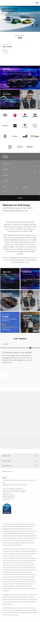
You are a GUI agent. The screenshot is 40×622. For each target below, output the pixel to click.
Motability (7, 466)
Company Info (8, 471)
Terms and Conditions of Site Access (12, 488)
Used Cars (7, 461)
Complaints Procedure (9, 498)
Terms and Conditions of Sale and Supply (14, 490)
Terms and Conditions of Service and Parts (14, 491)
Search (20, 198)
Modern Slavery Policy (9, 496)
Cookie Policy (6, 499)
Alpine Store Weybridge (12, 440)
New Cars (6, 456)
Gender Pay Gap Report (9, 495)
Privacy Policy (6, 493)
